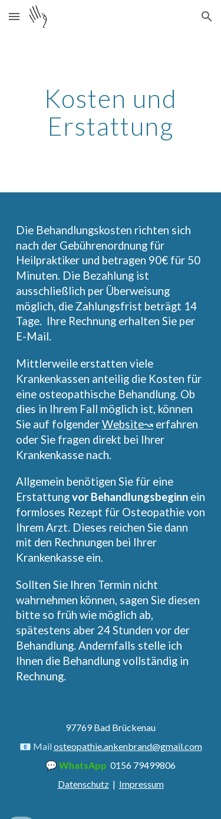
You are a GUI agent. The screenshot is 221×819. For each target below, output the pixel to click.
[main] (110, 112)
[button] (14, 16)
